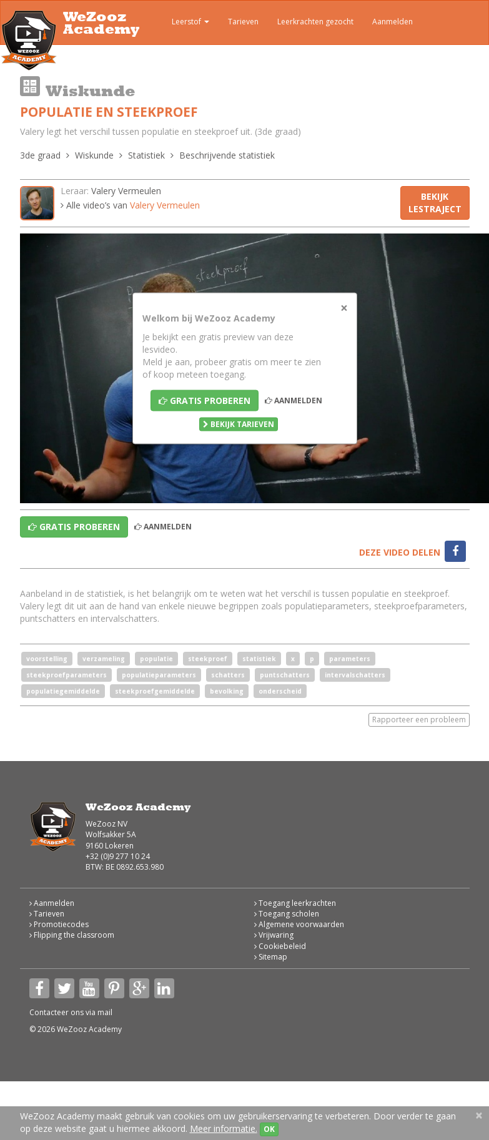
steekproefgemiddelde (155, 691)
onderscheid (280, 691)
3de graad (40, 155)
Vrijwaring (274, 935)
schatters (228, 675)
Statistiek (146, 155)
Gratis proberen (204, 400)
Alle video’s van (130, 205)
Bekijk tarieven (238, 424)
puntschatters (285, 675)
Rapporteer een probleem (419, 719)
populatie (156, 658)
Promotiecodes (59, 924)
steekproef (207, 658)
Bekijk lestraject (435, 202)
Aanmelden (392, 21)
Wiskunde (94, 155)
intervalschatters (355, 675)
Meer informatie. (223, 1128)
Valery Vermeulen (126, 191)
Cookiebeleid (280, 946)
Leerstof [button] (181, 23)
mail (104, 1012)
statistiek (259, 658)
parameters (349, 658)
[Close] (344, 308)
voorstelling (46, 658)
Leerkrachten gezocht (315, 21)
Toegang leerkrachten (295, 903)
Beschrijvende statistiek (227, 155)
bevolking (227, 691)
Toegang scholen (286, 913)
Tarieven (243, 21)
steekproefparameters (66, 675)
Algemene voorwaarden (299, 924)
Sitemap (270, 956)
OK (269, 1129)
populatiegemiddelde (63, 691)
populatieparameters (159, 675)
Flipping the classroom (71, 935)
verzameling (103, 658)
